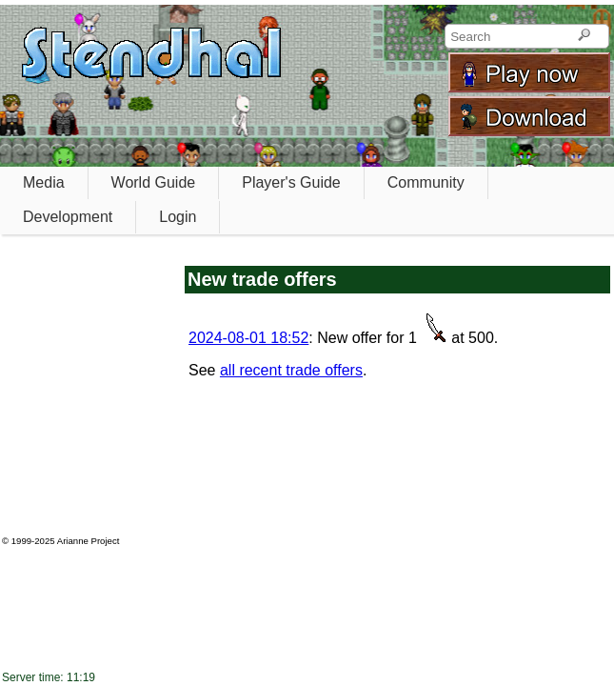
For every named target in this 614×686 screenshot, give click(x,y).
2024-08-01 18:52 (248, 338)
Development (67, 217)
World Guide (153, 182)
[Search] (584, 36)
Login (177, 217)
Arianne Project (88, 540)
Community (426, 182)
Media (44, 182)
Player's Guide (291, 182)
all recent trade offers (291, 370)
